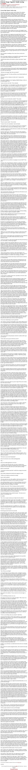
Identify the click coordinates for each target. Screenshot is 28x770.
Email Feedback (3, 4)
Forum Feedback (8, 4)
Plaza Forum (19, 762)
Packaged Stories (14, 769)
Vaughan (4, 3)
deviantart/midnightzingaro (15, 4)
